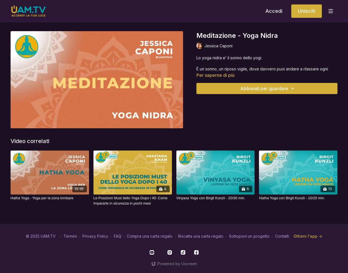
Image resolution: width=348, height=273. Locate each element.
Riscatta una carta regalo (200, 236)
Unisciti (306, 11)
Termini (70, 236)
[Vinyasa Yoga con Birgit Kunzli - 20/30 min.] (215, 198)
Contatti (282, 236)
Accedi (273, 11)
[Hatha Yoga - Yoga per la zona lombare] (50, 198)
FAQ (117, 236)
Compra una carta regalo (149, 236)
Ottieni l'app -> (307, 236)
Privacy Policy (95, 236)
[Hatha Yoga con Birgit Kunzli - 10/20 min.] (298, 198)
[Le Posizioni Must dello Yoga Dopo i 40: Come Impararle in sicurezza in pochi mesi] (132, 200)
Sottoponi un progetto (249, 236)
